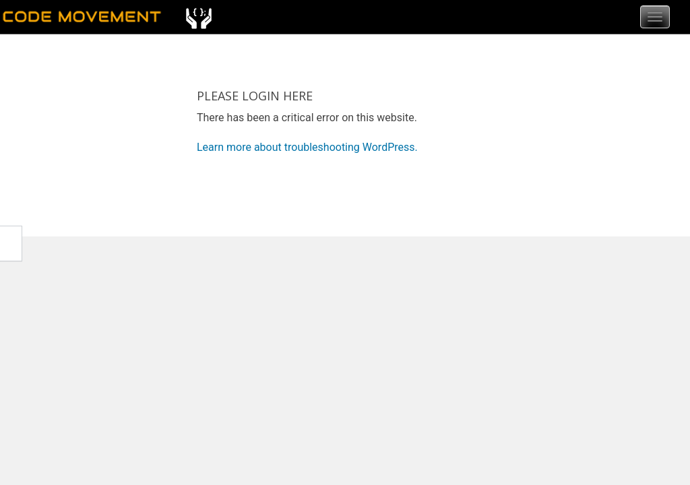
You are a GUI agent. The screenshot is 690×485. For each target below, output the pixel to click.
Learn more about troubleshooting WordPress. (307, 147)
